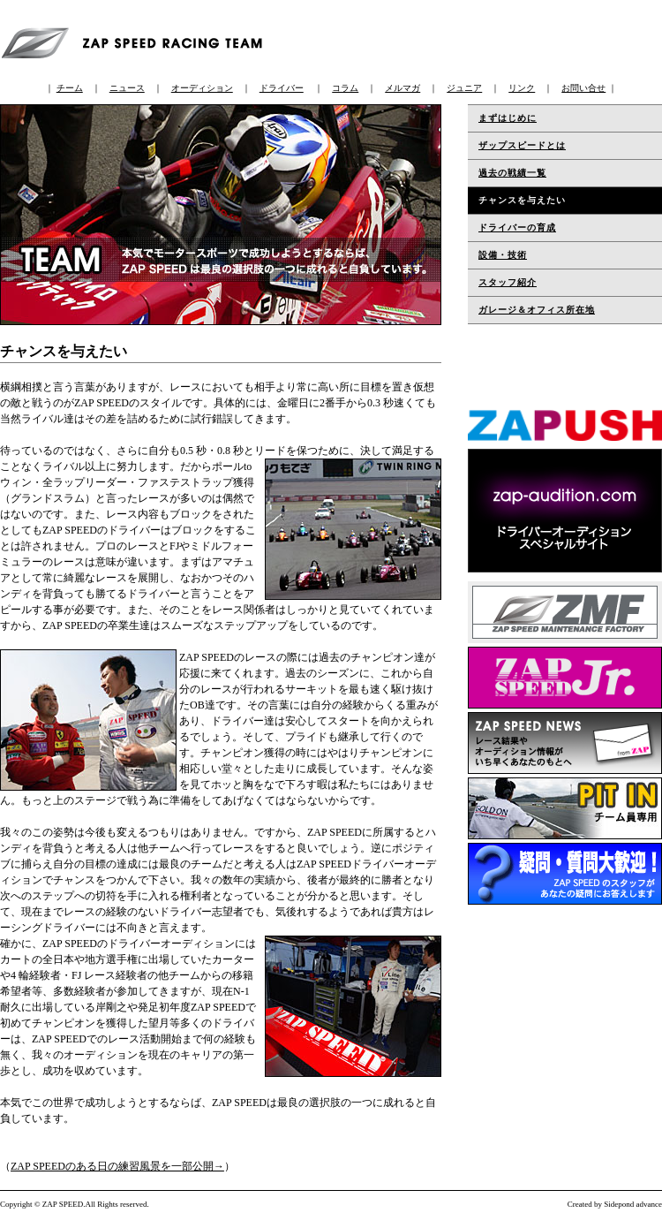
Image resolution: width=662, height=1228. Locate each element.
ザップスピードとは (522, 145)
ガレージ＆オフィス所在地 (536, 310)
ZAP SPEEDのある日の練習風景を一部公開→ (117, 1166)
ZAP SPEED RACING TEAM (137, 41)
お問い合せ (583, 88)
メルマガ (402, 88)
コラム (345, 88)
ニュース (127, 88)
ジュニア (464, 88)
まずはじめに (507, 118)
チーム (69, 88)
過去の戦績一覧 (512, 173)
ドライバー (282, 88)
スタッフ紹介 (507, 282)
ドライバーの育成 (517, 227)
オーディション (202, 88)
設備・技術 (502, 255)
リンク (521, 88)
